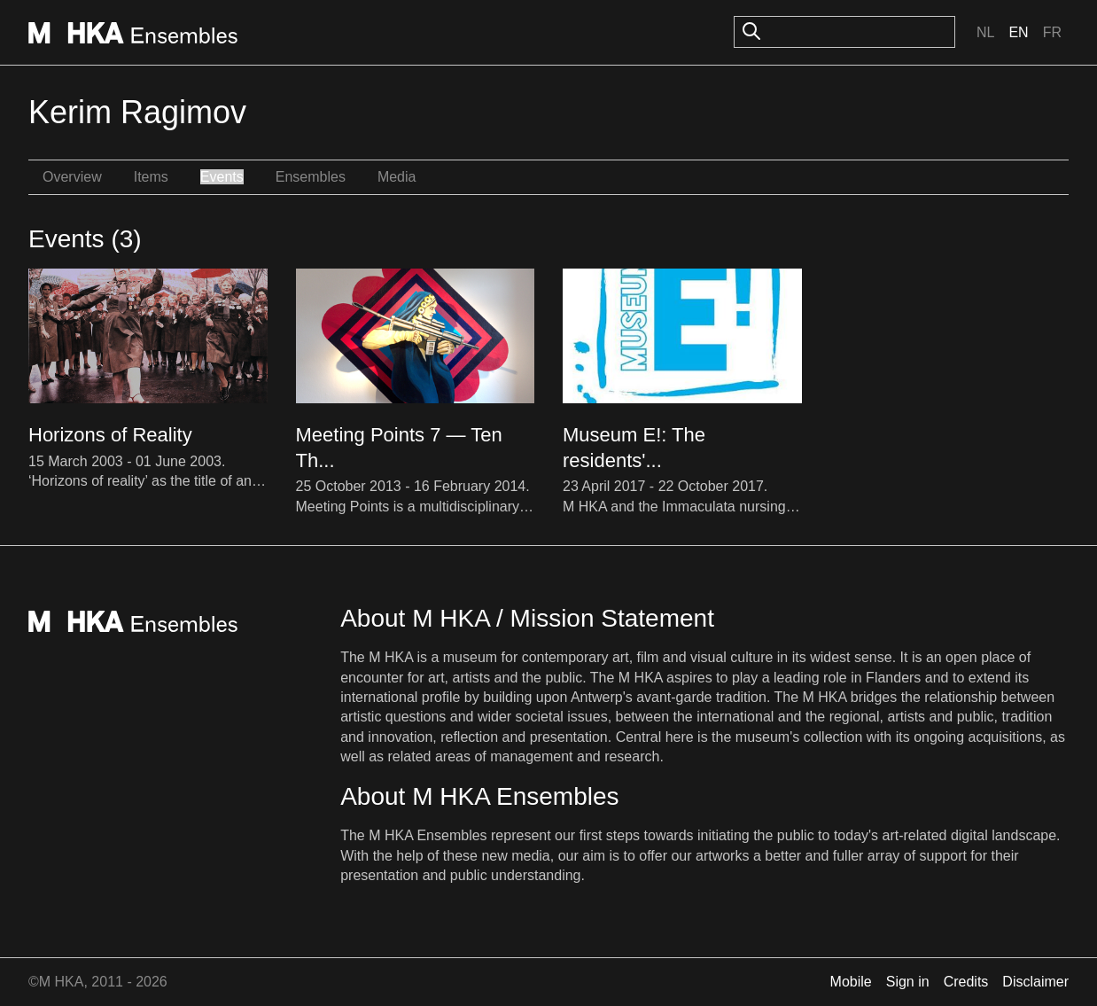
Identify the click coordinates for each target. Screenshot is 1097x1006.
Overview (72, 176)
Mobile (851, 981)
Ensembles (311, 176)
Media (396, 176)
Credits (966, 981)
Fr (1052, 32)
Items (151, 176)
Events (222, 176)
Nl (985, 32)
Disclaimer (1035, 981)
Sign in (908, 981)
